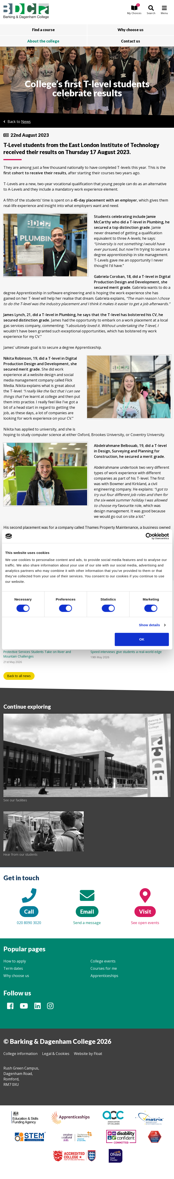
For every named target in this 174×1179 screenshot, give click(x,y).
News (26, 121)
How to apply (14, 961)
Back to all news (19, 676)
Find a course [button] (43, 29)
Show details (149, 625)
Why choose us (16, 975)
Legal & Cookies (55, 1053)
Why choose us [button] (131, 29)
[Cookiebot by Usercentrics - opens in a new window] (149, 536)
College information (20, 1053)
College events (103, 961)
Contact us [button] (130, 41)
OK (141, 639)
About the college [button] (43, 41)
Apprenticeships (104, 975)
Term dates (13, 968)
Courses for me (104, 968)
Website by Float (88, 1053)
